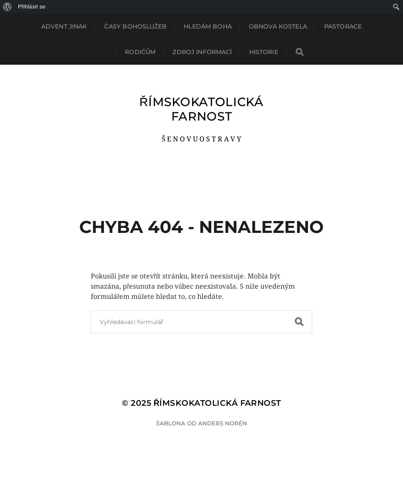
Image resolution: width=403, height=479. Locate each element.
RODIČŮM (140, 52)
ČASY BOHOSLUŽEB (135, 26)
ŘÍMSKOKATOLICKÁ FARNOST (201, 109)
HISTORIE (263, 52)
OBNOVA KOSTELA (278, 26)
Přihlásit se (31, 6)
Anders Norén (222, 423)
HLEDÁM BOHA (208, 26)
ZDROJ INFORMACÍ (202, 52)
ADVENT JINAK (64, 26)
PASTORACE (343, 26)
